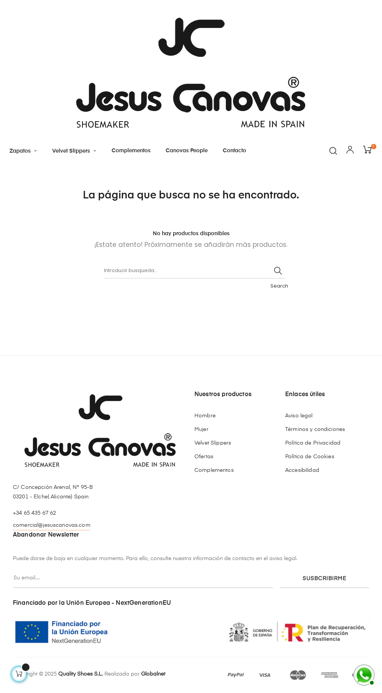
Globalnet (153, 674)
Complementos (214, 470)
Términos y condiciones (315, 429)
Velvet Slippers (212, 443)
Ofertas (203, 456)
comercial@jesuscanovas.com (51, 525)
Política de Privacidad (312, 443)
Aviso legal (299, 415)
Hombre (205, 415)
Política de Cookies (309, 456)
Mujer (201, 429)
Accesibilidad (302, 470)
